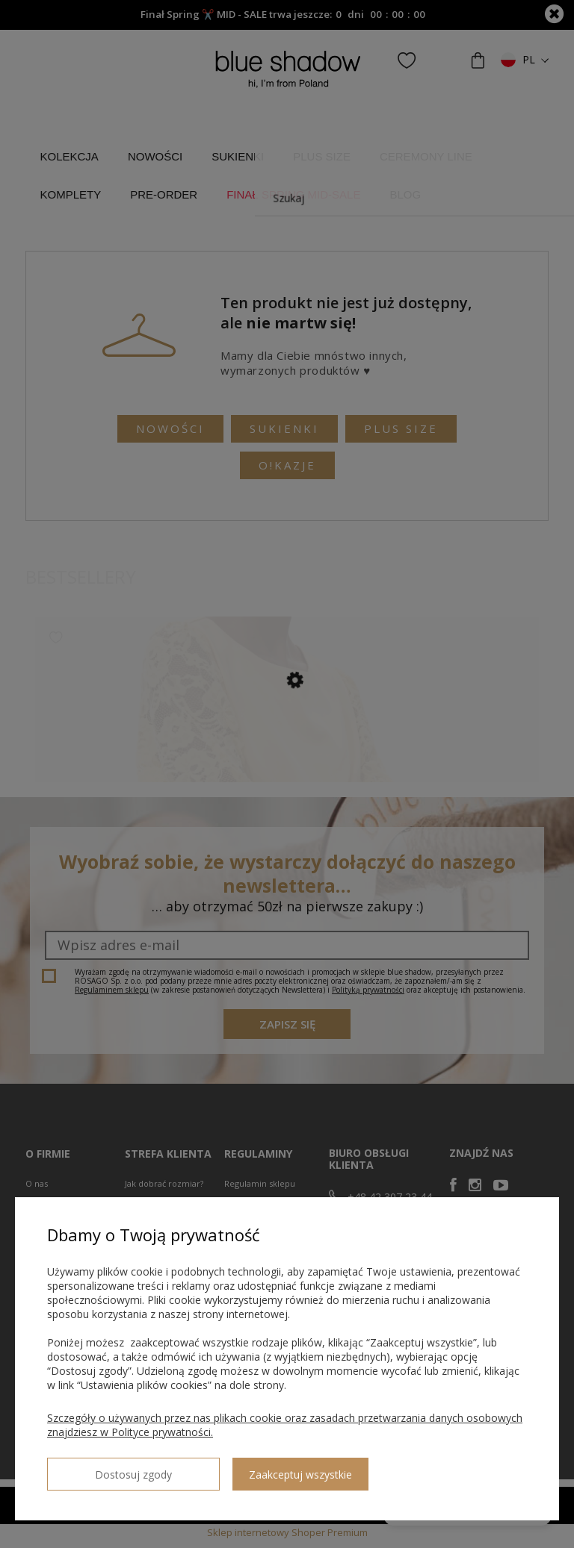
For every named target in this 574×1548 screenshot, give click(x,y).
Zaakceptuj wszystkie (235, 1468)
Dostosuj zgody (100, 1468)
